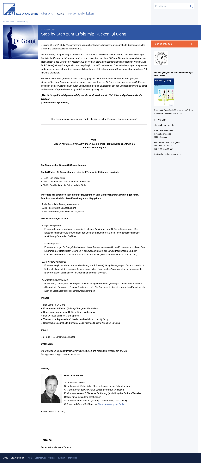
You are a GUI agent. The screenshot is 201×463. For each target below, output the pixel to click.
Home (5, 22)
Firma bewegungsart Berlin (111, 404)
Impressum (72, 458)
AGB (30, 458)
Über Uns (47, 13)
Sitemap (51, 458)
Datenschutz (40, 458)
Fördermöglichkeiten (81, 13)
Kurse (61, 13)
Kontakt (61, 458)
